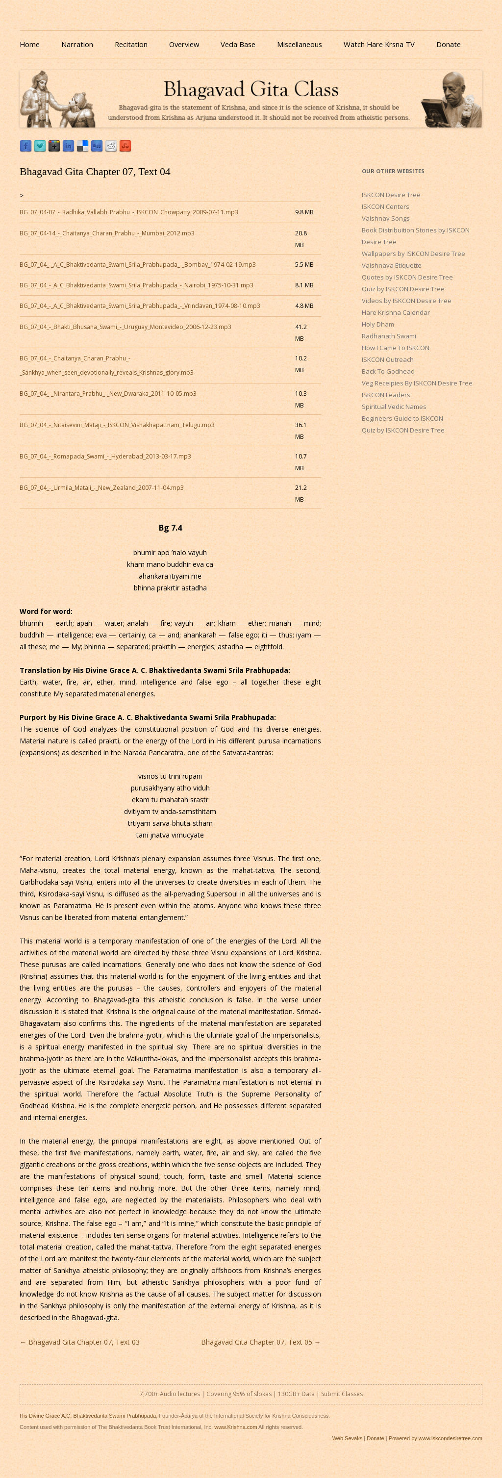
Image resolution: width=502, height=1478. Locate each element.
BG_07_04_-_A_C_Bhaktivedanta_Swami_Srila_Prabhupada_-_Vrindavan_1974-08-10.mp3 (140, 306)
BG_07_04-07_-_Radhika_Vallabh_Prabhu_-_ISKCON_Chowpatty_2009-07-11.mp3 (129, 212)
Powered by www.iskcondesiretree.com (435, 1438)
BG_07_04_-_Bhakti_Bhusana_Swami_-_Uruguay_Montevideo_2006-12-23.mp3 (125, 327)
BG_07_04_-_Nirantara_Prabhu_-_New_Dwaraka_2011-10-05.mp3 (108, 393)
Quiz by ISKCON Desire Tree (403, 288)
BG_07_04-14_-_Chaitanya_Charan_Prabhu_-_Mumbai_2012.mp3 (107, 233)
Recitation (131, 44)
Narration (77, 44)
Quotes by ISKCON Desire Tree (407, 277)
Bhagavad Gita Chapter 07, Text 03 (80, 1342)
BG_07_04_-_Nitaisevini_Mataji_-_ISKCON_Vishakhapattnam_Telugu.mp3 (117, 425)
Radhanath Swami (389, 335)
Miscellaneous (299, 44)
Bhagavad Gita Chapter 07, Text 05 (261, 1342)
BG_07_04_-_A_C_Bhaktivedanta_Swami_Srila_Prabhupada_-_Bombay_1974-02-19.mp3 (138, 264)
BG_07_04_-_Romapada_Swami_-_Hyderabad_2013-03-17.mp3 (105, 456)
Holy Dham (378, 324)
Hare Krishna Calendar (396, 312)
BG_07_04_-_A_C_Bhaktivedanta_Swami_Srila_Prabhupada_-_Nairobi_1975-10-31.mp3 (136, 285)
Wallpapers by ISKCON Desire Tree (413, 253)
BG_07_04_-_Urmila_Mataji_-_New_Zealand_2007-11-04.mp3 (102, 488)
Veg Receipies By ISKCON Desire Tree (417, 383)
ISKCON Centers (385, 206)
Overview (184, 44)
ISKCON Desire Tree (391, 194)
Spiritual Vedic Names (394, 406)
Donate (448, 44)
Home (30, 44)
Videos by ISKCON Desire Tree (407, 300)
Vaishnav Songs (386, 218)
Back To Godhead (388, 371)
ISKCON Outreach (388, 359)
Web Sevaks (347, 1438)
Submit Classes (342, 1394)
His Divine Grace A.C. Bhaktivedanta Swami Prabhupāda (88, 1416)
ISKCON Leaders (386, 394)
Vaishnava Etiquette (392, 265)
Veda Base (238, 44)
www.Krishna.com (235, 1427)
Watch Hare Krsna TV (379, 44)
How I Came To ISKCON (395, 347)
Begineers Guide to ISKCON (402, 418)
